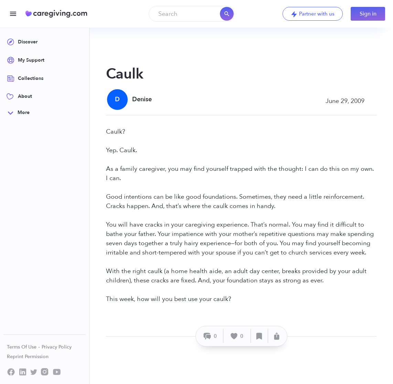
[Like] (237, 336)
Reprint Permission (28, 356)
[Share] (276, 336)
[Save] (259, 336)
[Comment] (210, 336)
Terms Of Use (23, 347)
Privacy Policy (57, 347)
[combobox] (192, 14)
